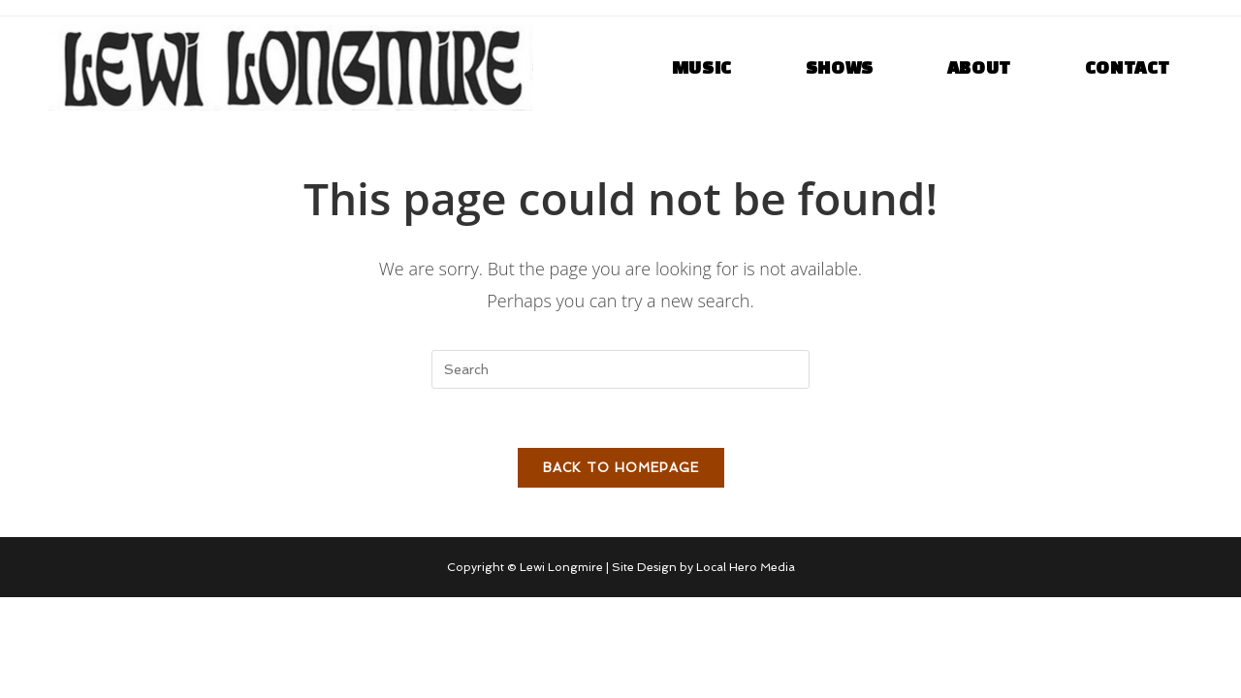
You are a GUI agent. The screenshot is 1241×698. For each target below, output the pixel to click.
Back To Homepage (621, 467)
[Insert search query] (620, 369)
